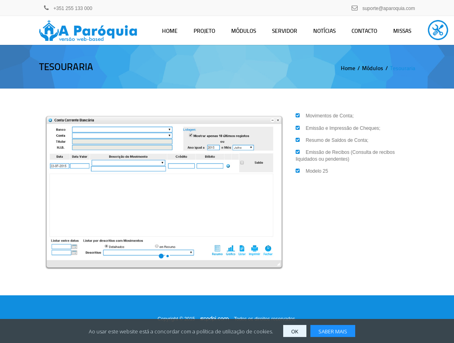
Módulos (243, 30)
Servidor (284, 30)
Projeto (204, 30)
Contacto (364, 30)
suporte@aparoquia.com (388, 8)
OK (294, 331)
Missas (402, 30)
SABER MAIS (332, 331)
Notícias (324, 30)
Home (170, 30)
